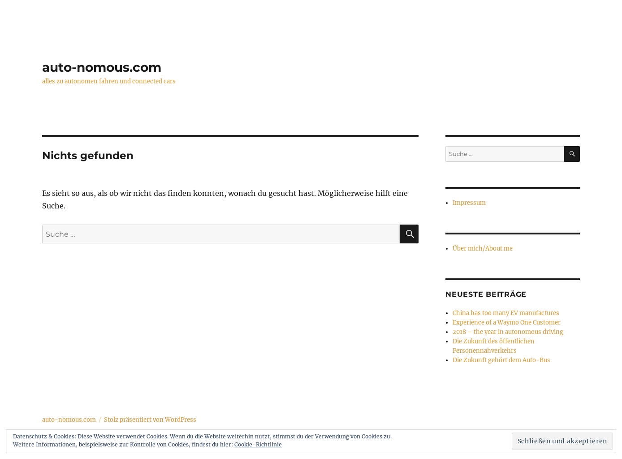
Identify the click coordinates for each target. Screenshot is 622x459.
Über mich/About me (483, 248)
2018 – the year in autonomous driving (508, 332)
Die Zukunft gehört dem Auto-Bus (501, 360)
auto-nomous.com (101, 67)
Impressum (469, 203)
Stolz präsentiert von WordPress (150, 420)
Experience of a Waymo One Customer (507, 322)
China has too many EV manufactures (506, 313)
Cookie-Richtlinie (258, 444)
